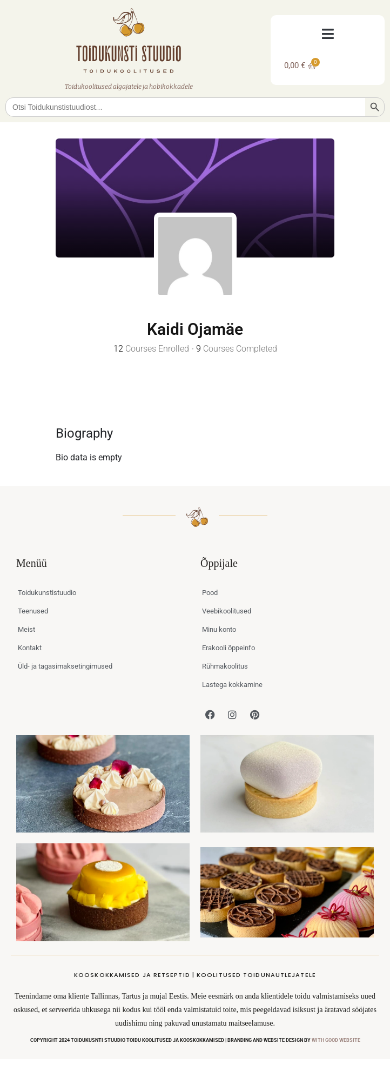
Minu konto (219, 629)
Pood (210, 593)
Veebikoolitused (226, 611)
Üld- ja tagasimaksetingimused (65, 666)
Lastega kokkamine (232, 685)
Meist (26, 629)
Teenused (33, 611)
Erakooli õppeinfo (228, 648)
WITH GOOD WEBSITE (336, 1040)
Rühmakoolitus (225, 666)
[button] (327, 33)
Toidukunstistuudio (47, 593)
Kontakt (30, 648)
